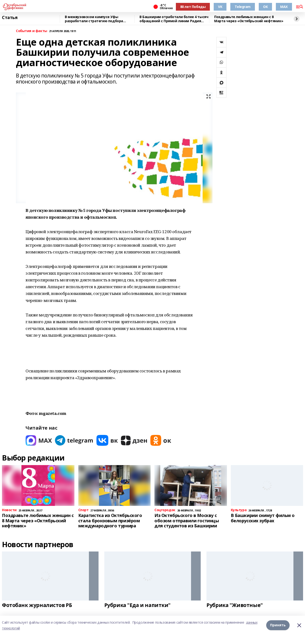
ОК (265, 6)
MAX (284, 6)
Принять (278, 625)
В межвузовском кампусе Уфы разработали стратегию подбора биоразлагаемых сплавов (94, 19)
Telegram (243, 6)
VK (220, 6)
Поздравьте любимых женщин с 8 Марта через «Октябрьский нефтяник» (248, 19)
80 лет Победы (193, 6)
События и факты (31, 31)
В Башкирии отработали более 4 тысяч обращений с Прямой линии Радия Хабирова (173, 19)
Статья (9, 17)
